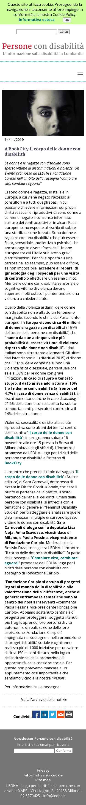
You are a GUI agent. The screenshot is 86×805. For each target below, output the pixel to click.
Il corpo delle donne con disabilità (41, 474)
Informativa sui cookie (43, 775)
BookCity (13, 462)
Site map (43, 779)
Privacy (43, 770)
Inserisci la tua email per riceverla (43, 744)
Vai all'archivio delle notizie (44, 699)
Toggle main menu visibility (81, 73)
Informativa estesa (37, 19)
